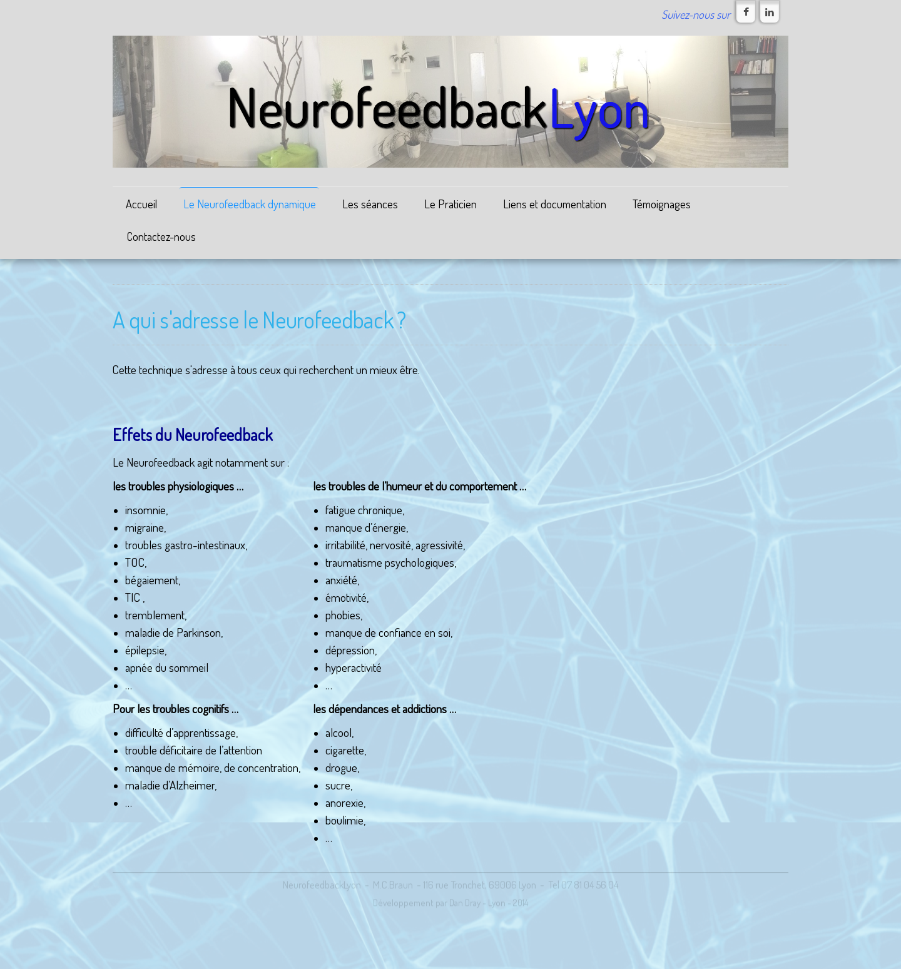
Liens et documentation (554, 203)
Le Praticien (450, 203)
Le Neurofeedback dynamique (249, 203)
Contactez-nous (161, 236)
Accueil (141, 203)
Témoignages (662, 203)
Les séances (370, 203)
